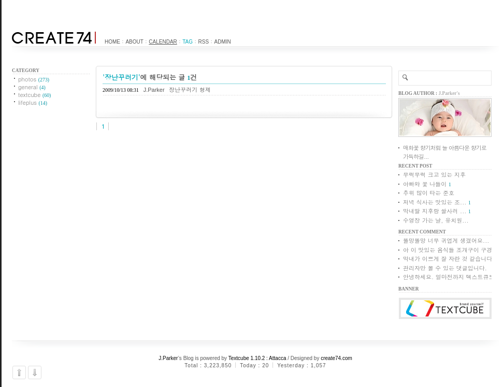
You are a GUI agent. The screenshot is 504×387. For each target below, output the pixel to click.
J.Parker (168, 358)
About (134, 42)
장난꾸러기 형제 (190, 89)
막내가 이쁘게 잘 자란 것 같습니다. (449, 258)
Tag (187, 42)
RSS (203, 42)
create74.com (336, 358)
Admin (222, 42)
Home (112, 42)
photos (33, 79)
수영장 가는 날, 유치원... (436, 220)
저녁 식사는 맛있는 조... (434, 202)
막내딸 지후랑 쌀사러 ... (434, 211)
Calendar (163, 42)
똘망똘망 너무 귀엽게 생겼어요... (446, 240)
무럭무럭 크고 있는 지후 (434, 174)
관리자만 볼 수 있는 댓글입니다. (445, 268)
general (32, 87)
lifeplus (32, 102)
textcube (34, 95)
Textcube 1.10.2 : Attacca (257, 358)
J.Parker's (449, 93)
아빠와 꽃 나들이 (425, 184)
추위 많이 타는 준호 (428, 193)
